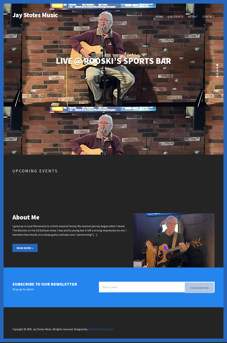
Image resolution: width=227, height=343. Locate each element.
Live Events (175, 16)
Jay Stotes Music (35, 15)
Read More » (25, 248)
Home (159, 16)
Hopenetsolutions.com (101, 330)
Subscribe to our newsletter (44, 284)
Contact (209, 16)
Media (192, 16)
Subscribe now (199, 288)
